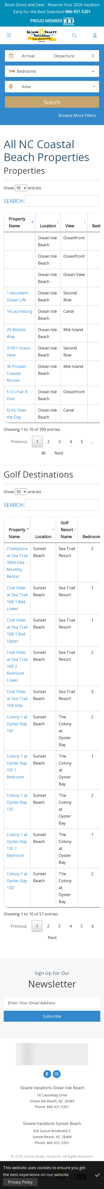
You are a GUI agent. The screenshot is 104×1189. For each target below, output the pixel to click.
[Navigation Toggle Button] (9, 35)
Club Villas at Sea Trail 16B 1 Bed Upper (17, 630)
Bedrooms (26, 71)
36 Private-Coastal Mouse (17, 373)
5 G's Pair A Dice (17, 395)
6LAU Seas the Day (16, 413)
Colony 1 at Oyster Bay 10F (17, 724)
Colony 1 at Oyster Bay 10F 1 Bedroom (17, 766)
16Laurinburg (19, 311)
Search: (51, 201)
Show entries (22, 188)
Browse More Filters (77, 115)
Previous (19, 441)
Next (58, 453)
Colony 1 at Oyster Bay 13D (17, 880)
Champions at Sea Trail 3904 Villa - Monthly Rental (17, 562)
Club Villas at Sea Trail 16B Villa (17, 698)
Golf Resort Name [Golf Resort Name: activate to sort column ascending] (67, 529)
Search (52, 102)
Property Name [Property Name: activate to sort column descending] (17, 222)
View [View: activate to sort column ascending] (69, 226)
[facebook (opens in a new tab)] (47, 1074)
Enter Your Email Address (31, 1003)
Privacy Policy (20, 1182)
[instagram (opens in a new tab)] (57, 1074)
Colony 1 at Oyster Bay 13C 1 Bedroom (17, 845)
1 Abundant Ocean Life (17, 296)
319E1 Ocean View (18, 351)
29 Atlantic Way (16, 333)
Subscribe (52, 1016)
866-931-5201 (78, 11)
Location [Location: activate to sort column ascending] (48, 226)
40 (43, 453)
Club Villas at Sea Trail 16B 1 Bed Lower (17, 598)
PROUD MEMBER (52, 21)
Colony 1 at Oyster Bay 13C (17, 802)
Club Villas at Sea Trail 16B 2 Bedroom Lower (17, 666)
